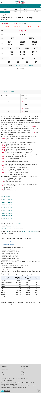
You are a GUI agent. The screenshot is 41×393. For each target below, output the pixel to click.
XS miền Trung (24, 366)
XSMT (8, 6)
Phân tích (23, 374)
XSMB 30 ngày (13, 226)
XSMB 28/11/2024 (17, 23)
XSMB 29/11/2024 (28, 65)
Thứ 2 (15, 9)
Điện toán (3, 374)
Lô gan (26, 6)
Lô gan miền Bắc (17, 223)
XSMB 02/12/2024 (7, 199)
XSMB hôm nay (6, 196)
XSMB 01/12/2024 (7, 202)
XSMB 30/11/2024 (7, 205)
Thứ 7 (25, 12)
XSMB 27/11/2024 (16, 65)
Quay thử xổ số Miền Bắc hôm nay (10, 228)
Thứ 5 (5, 12)
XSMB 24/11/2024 (7, 218)
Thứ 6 (15, 12)
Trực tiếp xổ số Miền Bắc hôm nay (29, 231)
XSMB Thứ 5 (8, 23)
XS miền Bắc (4, 366)
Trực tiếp (23, 369)
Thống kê (23, 372)
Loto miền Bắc (4, 92)
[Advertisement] (20, 79)
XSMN (14, 6)
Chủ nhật (36, 12)
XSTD (24, 23)
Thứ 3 (25, 9)
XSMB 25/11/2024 (7, 215)
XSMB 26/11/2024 (7, 213)
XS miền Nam (4, 369)
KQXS (6, 231)
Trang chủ (3, 15)
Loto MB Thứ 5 (12, 92)
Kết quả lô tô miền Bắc (8, 244)
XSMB (2, 6)
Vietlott (20, 6)
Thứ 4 (35, 9)
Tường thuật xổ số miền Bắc (10, 242)
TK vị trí (33, 6)
